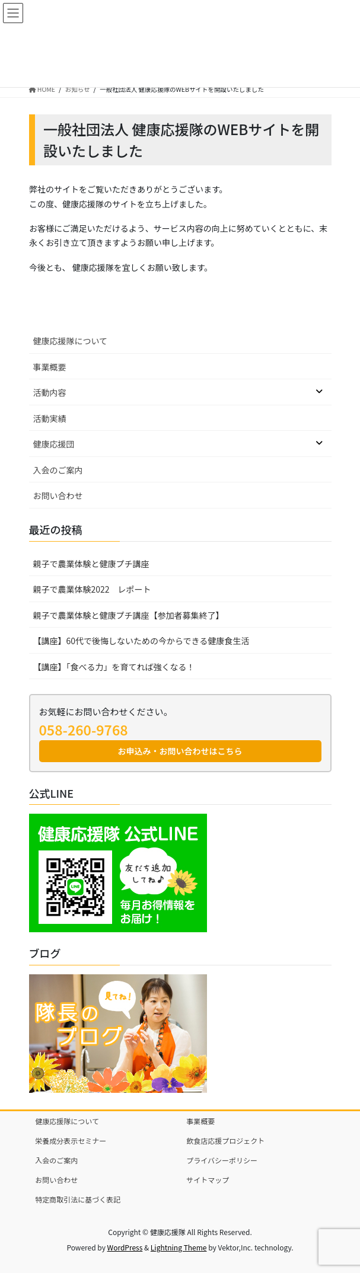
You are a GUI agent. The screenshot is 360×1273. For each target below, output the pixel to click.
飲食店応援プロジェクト (225, 1141)
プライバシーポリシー (221, 1160)
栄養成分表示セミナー (70, 1141)
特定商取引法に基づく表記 (77, 1199)
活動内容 (49, 392)
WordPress (125, 1247)
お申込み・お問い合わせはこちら (180, 751)
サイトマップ (207, 1180)
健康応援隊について (70, 341)
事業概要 (49, 367)
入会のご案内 (58, 470)
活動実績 (49, 418)
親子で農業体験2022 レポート (92, 589)
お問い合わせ (58, 495)
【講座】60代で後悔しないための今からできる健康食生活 (141, 641)
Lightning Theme (179, 1247)
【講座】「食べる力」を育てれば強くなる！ (114, 667)
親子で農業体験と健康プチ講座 (91, 564)
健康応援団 (54, 444)
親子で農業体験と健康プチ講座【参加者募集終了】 (128, 615)
